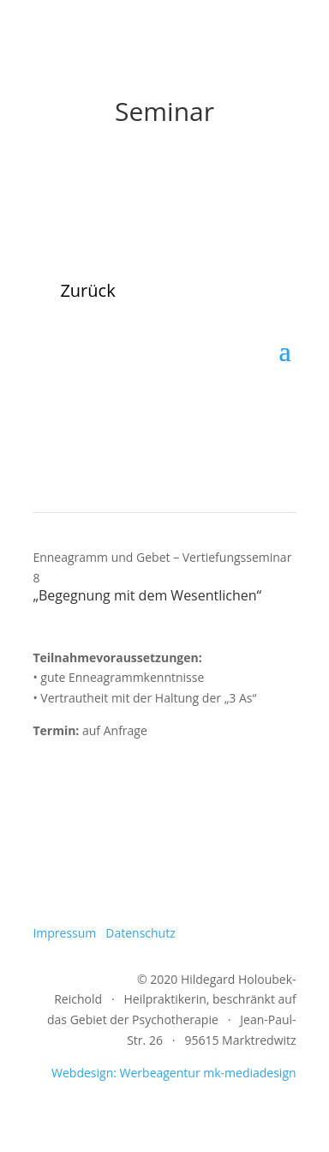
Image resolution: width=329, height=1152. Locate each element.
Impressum (64, 933)
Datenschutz (140, 933)
